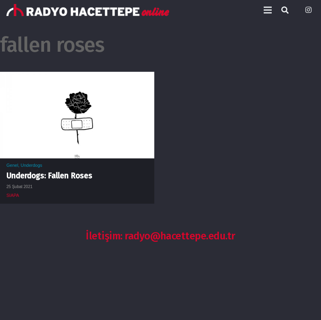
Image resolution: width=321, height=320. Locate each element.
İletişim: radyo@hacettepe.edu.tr (160, 236)
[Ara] (285, 10)
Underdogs (31, 165)
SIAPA (12, 195)
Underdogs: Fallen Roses (49, 175)
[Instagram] (308, 10)
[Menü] (267, 10)
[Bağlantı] (87, 10)
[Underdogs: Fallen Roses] (77, 78)
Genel (12, 165)
